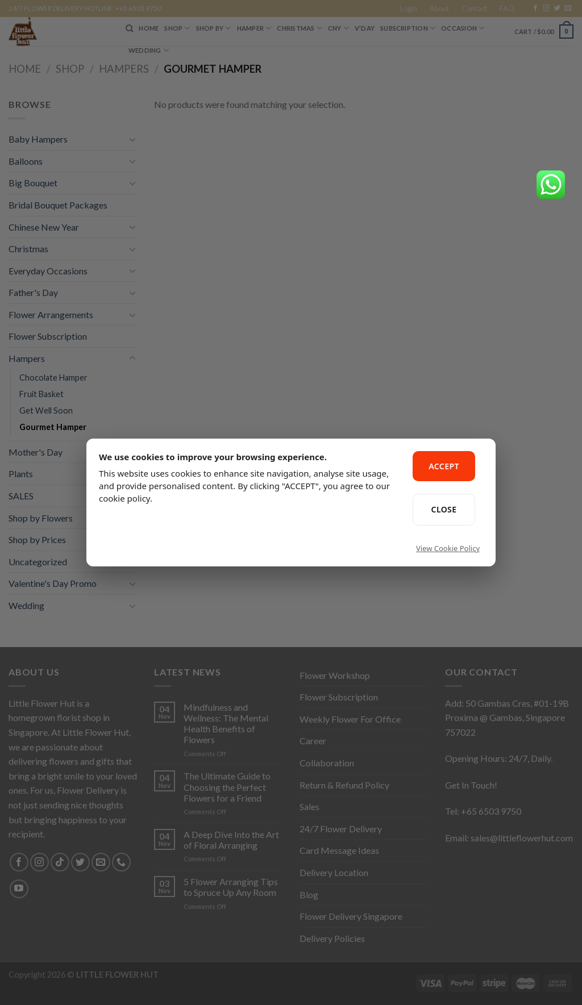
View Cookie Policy (448, 548)
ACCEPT (444, 466)
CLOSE (444, 509)
